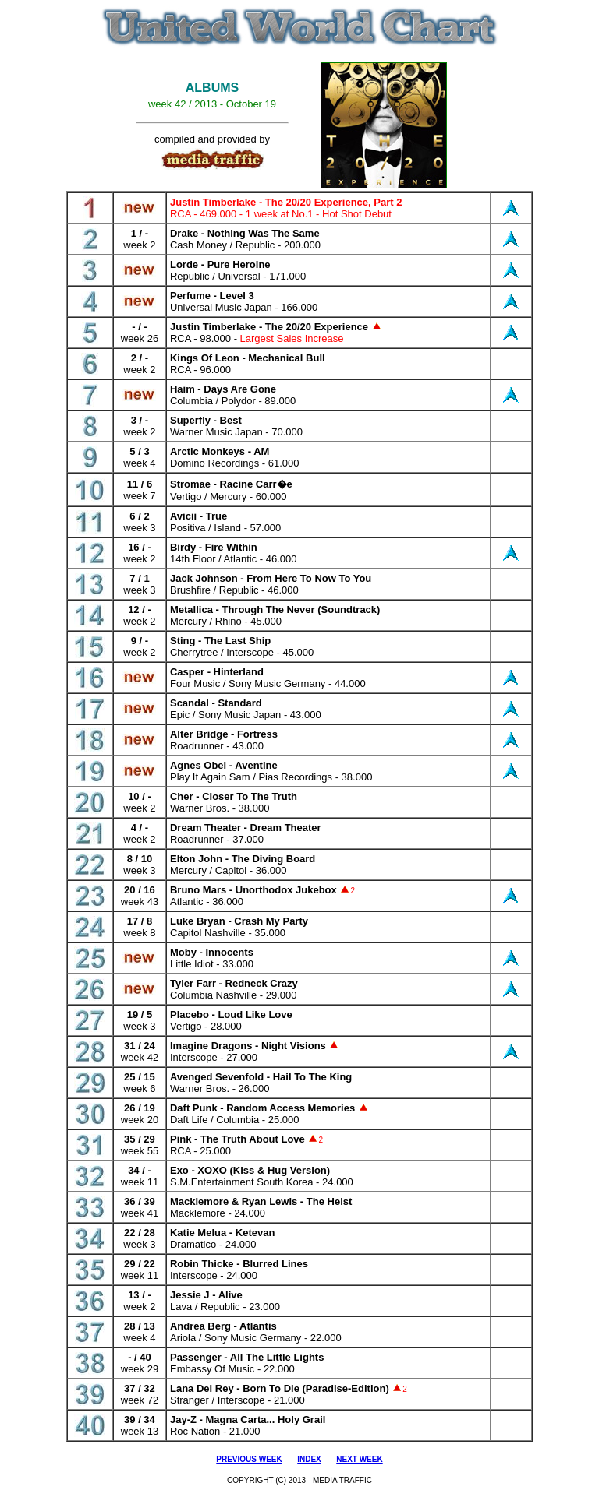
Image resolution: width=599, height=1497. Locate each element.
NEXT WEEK (359, 1459)
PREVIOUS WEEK (249, 1459)
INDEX (309, 1459)
